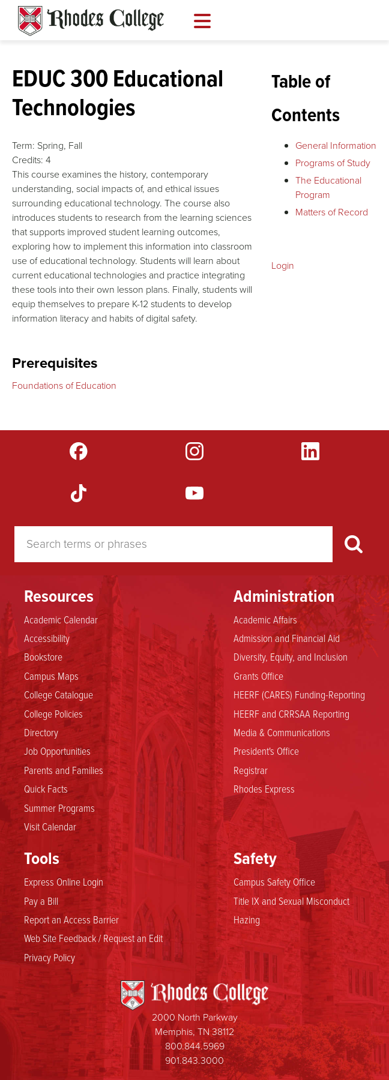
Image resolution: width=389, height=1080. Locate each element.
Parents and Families (63, 770)
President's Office (266, 751)
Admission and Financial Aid (287, 638)
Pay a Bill (41, 901)
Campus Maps (51, 676)
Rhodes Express (264, 789)
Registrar (251, 770)
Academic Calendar (61, 620)
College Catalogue (58, 695)
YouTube (194, 493)
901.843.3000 (194, 1060)
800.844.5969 (195, 1046)
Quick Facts (46, 789)
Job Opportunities (57, 751)
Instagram (194, 451)
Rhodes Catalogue (91, 21)
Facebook (79, 451)
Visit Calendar (50, 827)
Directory (41, 732)
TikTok (79, 493)
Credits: (27, 160)
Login (282, 265)
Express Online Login (63, 882)
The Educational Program (328, 187)
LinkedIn (310, 451)
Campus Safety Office (274, 882)
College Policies (53, 714)
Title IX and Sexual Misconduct (291, 901)
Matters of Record (331, 212)
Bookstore (43, 657)
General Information (335, 145)
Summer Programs (59, 808)
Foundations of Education (64, 385)
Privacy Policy (49, 957)
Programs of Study (332, 163)
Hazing (247, 920)
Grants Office (258, 676)
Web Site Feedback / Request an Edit (93, 938)
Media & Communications (282, 732)
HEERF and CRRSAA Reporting (291, 714)
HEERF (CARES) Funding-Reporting (299, 695)
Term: (23, 145)
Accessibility (47, 638)
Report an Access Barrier (71, 920)
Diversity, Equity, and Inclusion (291, 657)
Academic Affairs (265, 620)
